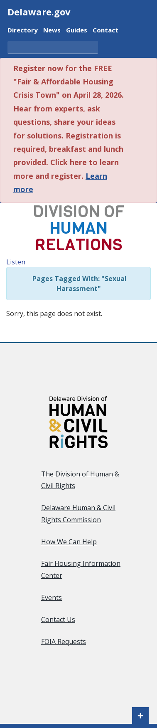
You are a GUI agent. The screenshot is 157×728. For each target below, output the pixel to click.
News (52, 29)
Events (51, 597)
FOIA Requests (63, 641)
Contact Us (58, 619)
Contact (105, 29)
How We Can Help (69, 541)
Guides (76, 29)
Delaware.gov (39, 11)
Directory (22, 29)
